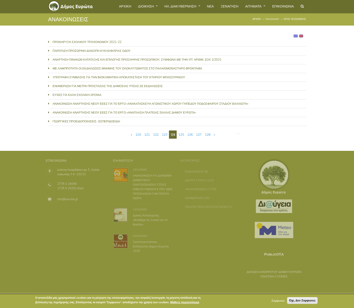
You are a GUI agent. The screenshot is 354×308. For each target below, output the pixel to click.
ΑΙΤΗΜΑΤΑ (249, 6)
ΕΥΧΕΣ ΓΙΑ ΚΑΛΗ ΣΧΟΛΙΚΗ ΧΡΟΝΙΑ (77, 95)
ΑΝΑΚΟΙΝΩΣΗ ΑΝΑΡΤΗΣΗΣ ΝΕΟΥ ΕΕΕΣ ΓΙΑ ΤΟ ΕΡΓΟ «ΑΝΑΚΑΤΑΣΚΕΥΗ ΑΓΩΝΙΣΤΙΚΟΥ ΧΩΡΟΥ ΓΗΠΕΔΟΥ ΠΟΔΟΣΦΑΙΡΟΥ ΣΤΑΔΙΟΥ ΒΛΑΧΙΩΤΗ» (150, 103)
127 (199, 135)
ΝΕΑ (203, 6)
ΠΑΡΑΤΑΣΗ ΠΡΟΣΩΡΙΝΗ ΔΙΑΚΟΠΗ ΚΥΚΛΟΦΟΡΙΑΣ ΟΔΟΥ (92, 50)
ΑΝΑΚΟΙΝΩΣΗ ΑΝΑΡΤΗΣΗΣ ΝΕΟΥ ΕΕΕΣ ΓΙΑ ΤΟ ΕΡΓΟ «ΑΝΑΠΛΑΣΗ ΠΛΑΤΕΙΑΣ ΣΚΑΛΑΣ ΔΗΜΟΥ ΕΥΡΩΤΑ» (124, 112)
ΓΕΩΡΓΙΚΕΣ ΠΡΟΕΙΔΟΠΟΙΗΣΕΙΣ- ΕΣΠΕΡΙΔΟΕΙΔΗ (86, 121)
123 (164, 135)
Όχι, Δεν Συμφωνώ (302, 301)
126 (190, 135)
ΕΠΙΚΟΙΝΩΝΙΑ (281, 6)
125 (181, 135)
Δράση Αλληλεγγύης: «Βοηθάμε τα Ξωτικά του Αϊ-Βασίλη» (150, 219)
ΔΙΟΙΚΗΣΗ (134, 6)
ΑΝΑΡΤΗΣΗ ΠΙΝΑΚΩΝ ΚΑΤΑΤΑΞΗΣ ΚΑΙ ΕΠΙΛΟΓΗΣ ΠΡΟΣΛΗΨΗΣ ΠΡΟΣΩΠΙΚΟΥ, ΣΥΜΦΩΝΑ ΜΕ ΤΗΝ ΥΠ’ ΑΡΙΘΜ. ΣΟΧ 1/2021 (137, 59)
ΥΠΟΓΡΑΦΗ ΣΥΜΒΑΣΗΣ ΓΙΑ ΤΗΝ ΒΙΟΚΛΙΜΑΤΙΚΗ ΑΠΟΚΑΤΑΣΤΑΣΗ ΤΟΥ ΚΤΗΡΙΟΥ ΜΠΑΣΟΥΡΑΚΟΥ (119, 77)
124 (173, 134)
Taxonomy (272, 19)
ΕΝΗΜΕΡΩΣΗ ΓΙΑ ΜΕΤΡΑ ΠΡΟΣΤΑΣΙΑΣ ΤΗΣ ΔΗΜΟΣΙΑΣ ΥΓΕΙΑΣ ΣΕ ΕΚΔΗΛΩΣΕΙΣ (108, 86)
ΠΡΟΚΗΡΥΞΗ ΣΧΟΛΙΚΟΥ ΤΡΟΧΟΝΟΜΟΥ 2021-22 (87, 42)
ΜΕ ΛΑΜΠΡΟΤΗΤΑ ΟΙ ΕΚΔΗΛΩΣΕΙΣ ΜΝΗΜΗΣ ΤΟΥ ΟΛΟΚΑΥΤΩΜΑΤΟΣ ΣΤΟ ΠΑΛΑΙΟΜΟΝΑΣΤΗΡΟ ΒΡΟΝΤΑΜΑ (127, 68)
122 (156, 135)
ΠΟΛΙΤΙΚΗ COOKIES (272, 276)
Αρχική (256, 19)
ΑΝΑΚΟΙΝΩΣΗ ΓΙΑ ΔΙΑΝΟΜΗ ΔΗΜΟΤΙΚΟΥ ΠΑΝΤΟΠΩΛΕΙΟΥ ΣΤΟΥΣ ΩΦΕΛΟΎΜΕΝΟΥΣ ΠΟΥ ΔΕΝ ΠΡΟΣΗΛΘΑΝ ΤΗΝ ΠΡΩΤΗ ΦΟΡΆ (152, 186)
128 (207, 135)
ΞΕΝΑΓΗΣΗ (223, 6)
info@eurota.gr (65, 199)
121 (147, 135)
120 (138, 135)
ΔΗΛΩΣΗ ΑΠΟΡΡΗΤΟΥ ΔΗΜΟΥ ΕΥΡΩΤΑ (272, 272)
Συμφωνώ (278, 301)
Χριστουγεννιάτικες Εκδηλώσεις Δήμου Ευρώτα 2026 (150, 246)
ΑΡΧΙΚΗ (111, 6)
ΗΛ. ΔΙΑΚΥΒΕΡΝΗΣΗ (171, 6)
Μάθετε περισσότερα (184, 303)
